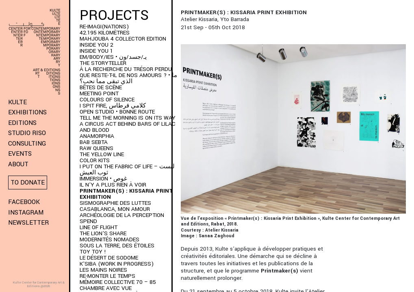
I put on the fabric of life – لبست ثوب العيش (127, 169)
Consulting (27, 143)
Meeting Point (99, 93)
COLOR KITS (95, 160)
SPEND (88, 221)
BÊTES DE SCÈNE (101, 87)
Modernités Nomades (109, 239)
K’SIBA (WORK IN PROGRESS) (117, 264)
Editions (22, 122)
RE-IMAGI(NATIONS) (104, 26)
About (18, 164)
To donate (28, 182)
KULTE (17, 102)
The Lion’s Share (103, 233)
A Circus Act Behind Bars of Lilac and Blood (128, 127)
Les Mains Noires (103, 270)
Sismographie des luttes (115, 203)
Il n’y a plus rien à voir (113, 185)
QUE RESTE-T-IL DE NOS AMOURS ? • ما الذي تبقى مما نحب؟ (128, 78)
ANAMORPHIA (97, 136)
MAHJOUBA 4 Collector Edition (123, 39)
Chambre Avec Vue (106, 288)
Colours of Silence (107, 99)
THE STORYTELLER (103, 63)
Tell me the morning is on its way (128, 118)
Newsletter (28, 222)
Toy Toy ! (93, 252)
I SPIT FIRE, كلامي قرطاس (113, 106)
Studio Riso (27, 133)
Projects (114, 15)
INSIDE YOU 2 (96, 45)
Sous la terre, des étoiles (117, 245)
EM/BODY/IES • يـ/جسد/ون (113, 57)
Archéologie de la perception (122, 215)
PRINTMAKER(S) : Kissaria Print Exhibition (126, 194)
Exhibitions (27, 112)
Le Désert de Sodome (109, 258)
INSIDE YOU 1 (96, 51)
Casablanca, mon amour (115, 209)
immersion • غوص (103, 178)
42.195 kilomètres (105, 32)
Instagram (25, 212)
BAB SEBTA (94, 142)
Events (20, 153)
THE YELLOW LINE (102, 154)
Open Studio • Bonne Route (117, 112)
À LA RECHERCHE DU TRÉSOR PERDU (126, 69)
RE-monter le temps (107, 276)
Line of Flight (98, 227)
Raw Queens (96, 148)
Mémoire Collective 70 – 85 (118, 282)
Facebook (24, 202)
